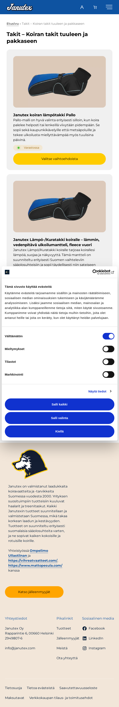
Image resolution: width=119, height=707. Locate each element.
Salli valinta (59, 418)
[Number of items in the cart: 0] (95, 7)
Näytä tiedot (97, 391)
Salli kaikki (59, 404)
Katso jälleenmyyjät (34, 592)
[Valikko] (109, 6)
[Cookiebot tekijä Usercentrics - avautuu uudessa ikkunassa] (96, 272)
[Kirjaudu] (82, 7)
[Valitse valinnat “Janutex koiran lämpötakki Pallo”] (59, 159)
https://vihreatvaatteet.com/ (32, 561)
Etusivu (13, 24)
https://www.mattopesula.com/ (35, 565)
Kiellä (59, 431)
